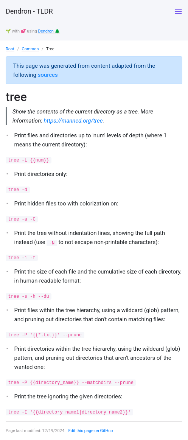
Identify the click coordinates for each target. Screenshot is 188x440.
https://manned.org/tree (73, 120)
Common (30, 49)
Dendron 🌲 (49, 31)
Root (10, 49)
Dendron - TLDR (29, 11)
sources (48, 75)
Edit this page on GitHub (90, 430)
